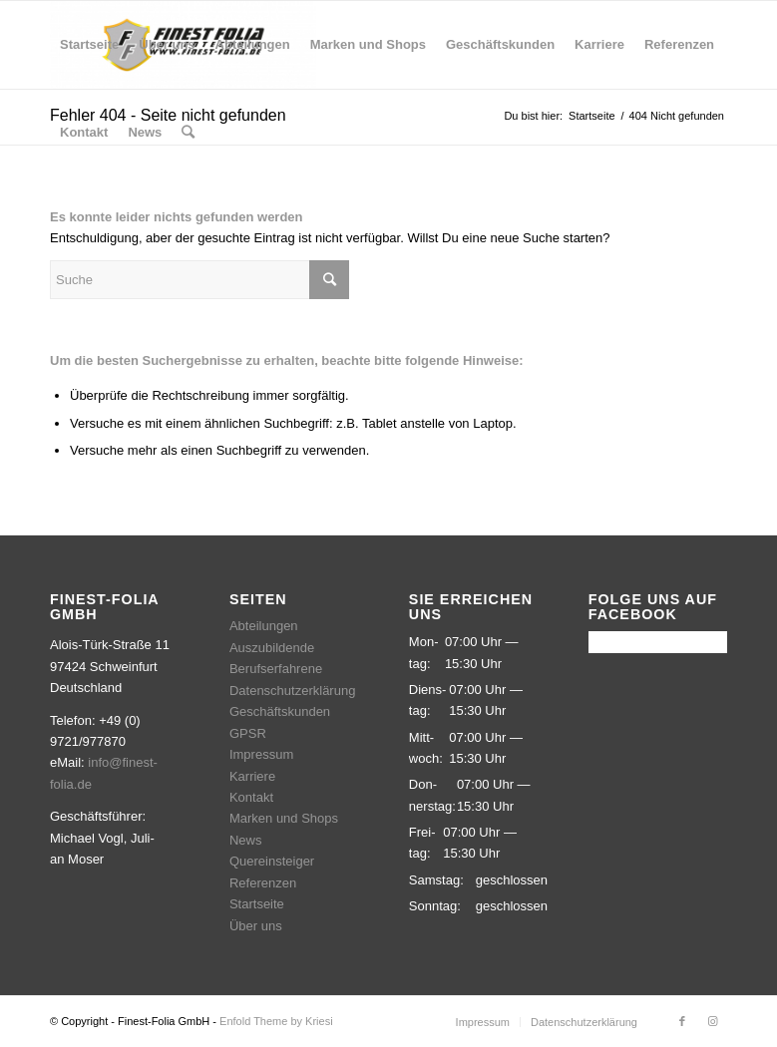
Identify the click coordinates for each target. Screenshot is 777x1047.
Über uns (255, 925)
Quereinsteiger (271, 861)
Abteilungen (263, 625)
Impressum (261, 754)
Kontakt (251, 797)
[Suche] (188, 132)
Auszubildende (271, 647)
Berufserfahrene (275, 668)
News (245, 840)
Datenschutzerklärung (292, 690)
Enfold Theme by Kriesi (276, 1021)
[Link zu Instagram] (712, 1021)
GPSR (247, 733)
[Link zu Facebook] (682, 1021)
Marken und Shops (283, 818)
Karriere (252, 776)
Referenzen (262, 882)
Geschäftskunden (279, 711)
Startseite (256, 903)
